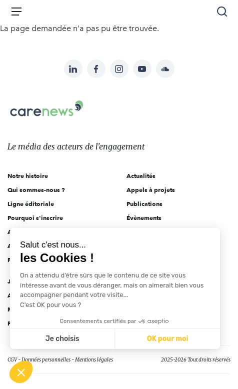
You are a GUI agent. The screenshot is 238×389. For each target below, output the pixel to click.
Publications (144, 204)
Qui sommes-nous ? (36, 190)
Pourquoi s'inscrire (35, 218)
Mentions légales (94, 359)
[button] (21, 372)
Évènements (144, 218)
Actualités (141, 176)
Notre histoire (28, 176)
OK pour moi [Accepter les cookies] (167, 338)
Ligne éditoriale (31, 204)
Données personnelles (46, 359)
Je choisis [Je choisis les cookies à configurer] (63, 338)
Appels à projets (150, 190)
